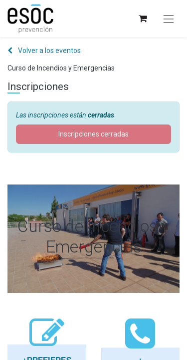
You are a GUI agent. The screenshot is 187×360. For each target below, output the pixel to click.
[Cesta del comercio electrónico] (142, 19)
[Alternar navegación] (169, 19)
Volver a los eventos (44, 50)
